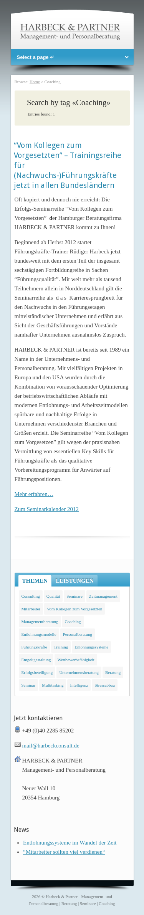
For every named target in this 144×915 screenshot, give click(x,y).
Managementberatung (40, 621)
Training (61, 647)
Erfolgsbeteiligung (37, 672)
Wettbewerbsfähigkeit (75, 659)
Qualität (53, 596)
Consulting (31, 596)
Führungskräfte (34, 647)
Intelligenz (79, 685)
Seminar (29, 685)
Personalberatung (77, 634)
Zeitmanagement (103, 596)
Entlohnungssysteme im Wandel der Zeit (69, 843)
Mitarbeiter (31, 609)
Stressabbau (104, 685)
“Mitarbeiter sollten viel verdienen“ (64, 852)
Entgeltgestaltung (36, 659)
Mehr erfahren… (34, 494)
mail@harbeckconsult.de (50, 745)
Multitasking (52, 685)
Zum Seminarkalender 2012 (47, 509)
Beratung (113, 672)
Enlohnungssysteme (91, 647)
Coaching (73, 621)
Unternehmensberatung (79, 672)
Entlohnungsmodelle (39, 634)
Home (35, 81)
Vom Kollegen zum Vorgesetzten (74, 609)
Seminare (74, 596)
